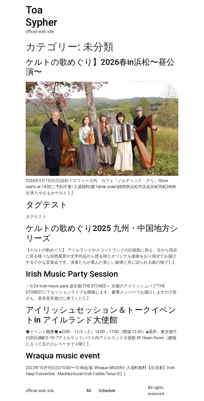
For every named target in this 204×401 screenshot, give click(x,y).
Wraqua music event (63, 355)
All (88, 390)
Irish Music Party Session (72, 274)
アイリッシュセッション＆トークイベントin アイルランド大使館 (101, 314)
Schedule (107, 390)
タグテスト (47, 205)
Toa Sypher (41, 16)
